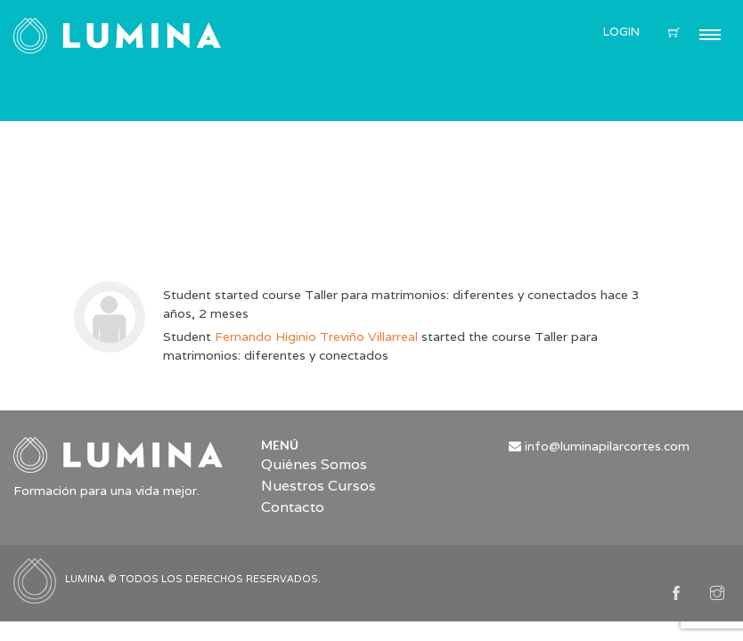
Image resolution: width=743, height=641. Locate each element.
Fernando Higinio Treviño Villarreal (316, 337)
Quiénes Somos (314, 464)
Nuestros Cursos (318, 485)
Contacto (292, 507)
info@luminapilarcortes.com (607, 446)
